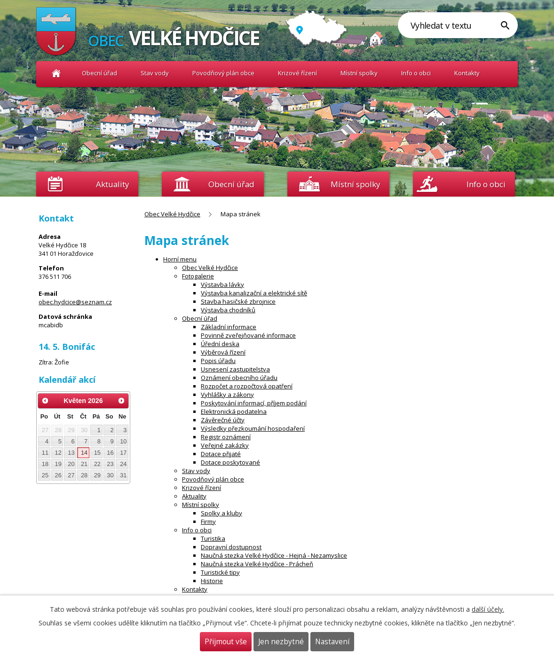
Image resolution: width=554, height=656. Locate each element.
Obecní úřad (99, 73)
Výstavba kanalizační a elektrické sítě (254, 293)
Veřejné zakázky (225, 445)
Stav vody (155, 73)
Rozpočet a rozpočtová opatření (247, 386)
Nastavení (332, 642)
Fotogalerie (198, 276)
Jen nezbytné (281, 642)
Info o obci (416, 73)
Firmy (208, 521)
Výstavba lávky (222, 284)
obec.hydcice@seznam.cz (75, 302)
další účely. (488, 609)
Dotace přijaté (221, 454)
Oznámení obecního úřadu (239, 377)
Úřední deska (220, 344)
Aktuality (112, 184)
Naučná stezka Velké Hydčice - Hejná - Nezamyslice (274, 555)
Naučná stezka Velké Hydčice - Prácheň (257, 564)
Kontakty (467, 73)
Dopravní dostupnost (231, 547)
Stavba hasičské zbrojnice (238, 301)
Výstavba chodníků (228, 310)
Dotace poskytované (230, 462)
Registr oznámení (226, 437)
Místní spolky (359, 73)
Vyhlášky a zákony (227, 394)
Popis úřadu (218, 360)
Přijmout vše (226, 642)
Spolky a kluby (221, 513)
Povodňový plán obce (223, 73)
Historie (212, 581)
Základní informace (228, 327)
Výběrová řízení (223, 352)
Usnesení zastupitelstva (235, 369)
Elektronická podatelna (234, 411)
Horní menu (180, 259)
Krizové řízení (297, 73)
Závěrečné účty (223, 420)
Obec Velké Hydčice (56, 73)
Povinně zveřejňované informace (248, 335)
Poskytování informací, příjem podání (254, 403)
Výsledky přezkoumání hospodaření (253, 428)
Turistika (213, 538)
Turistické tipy (220, 572)
